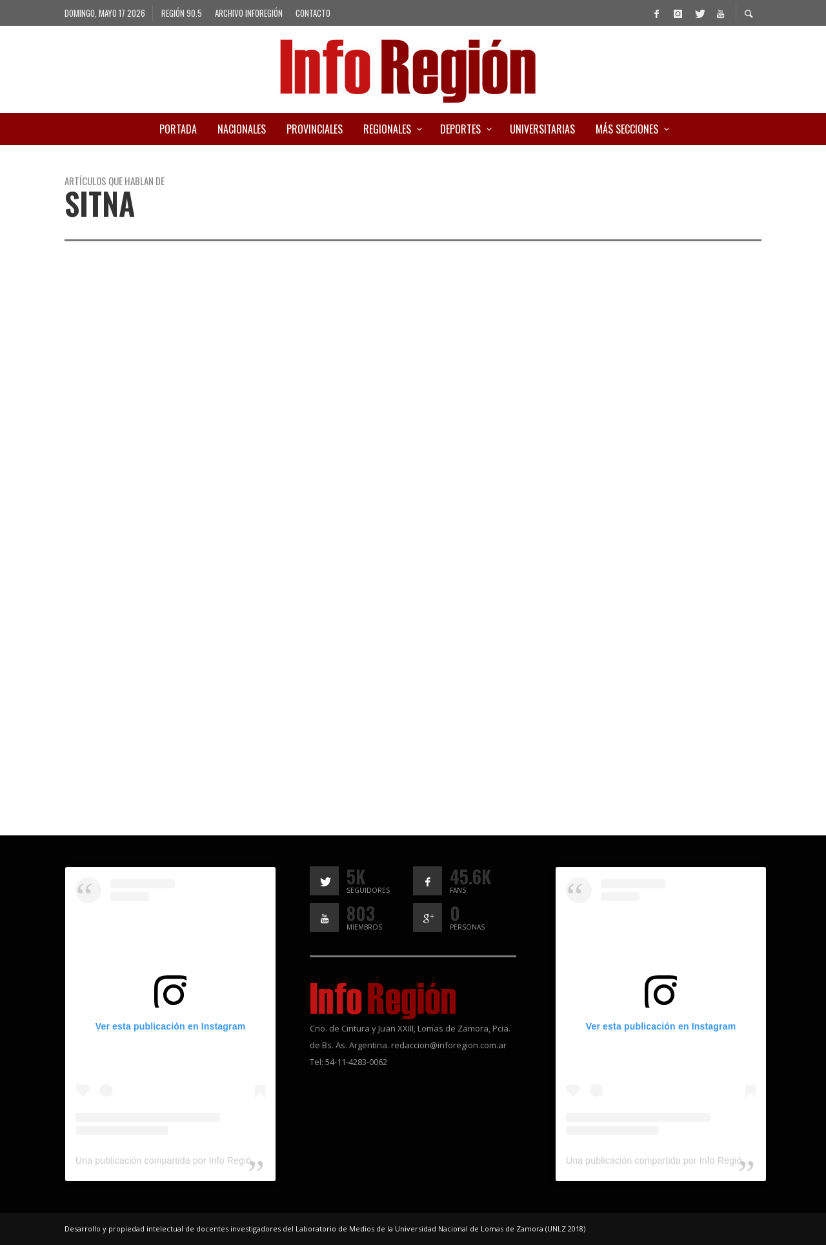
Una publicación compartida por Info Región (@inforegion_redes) (210, 1160)
